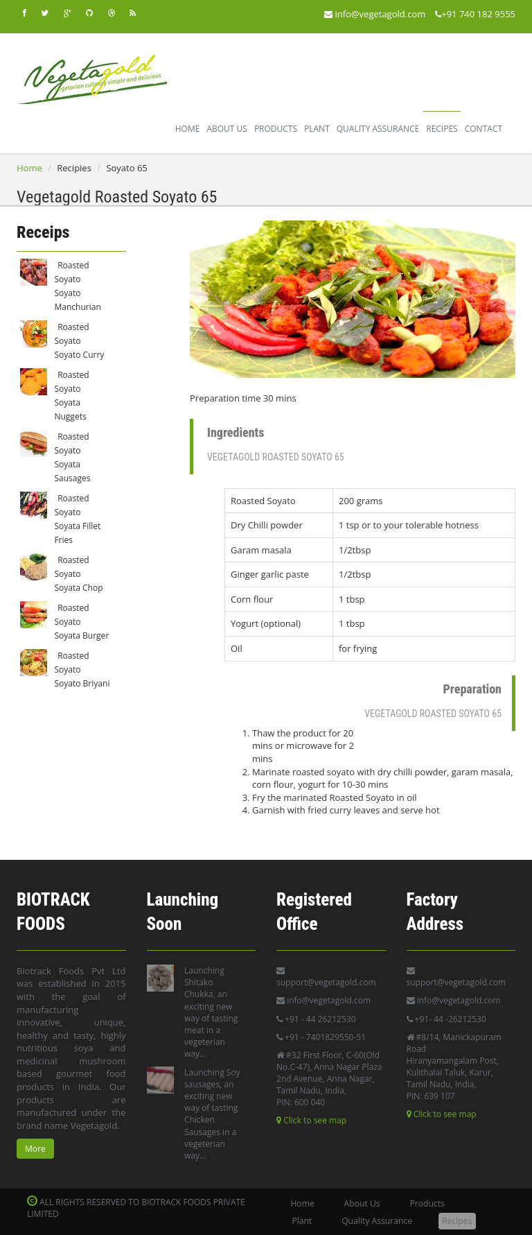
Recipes (441, 129)
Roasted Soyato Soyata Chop (78, 574)
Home (187, 129)
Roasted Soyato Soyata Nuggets (71, 395)
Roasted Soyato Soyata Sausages (72, 457)
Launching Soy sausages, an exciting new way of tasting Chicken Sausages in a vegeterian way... (212, 1113)
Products (275, 129)
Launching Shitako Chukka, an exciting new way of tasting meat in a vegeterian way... (211, 1012)
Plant (317, 129)
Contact (483, 129)
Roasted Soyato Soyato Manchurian (77, 286)
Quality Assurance (378, 129)
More (35, 1149)
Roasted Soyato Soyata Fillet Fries (77, 519)
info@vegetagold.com (374, 14)
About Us (226, 129)
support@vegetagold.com (325, 977)
